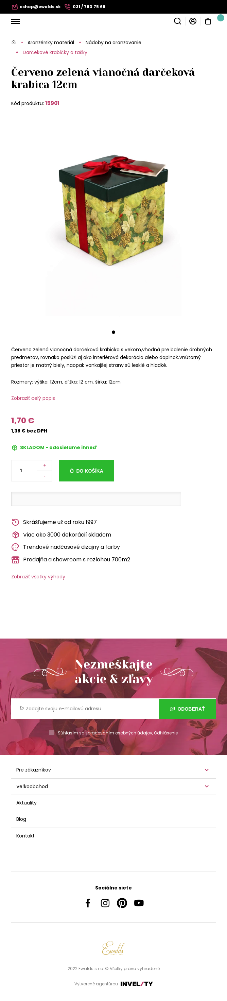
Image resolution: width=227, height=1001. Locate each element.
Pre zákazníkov (33, 769)
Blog (21, 819)
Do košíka (89, 471)
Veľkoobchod (32, 786)
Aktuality (26, 802)
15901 (52, 103)
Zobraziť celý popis (33, 398)
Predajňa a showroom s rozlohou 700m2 (70, 560)
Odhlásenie (166, 733)
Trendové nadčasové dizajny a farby (65, 547)
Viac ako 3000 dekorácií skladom (61, 535)
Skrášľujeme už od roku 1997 (54, 522)
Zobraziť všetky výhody (38, 576)
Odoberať (187, 709)
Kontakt (25, 835)
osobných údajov (133, 733)
